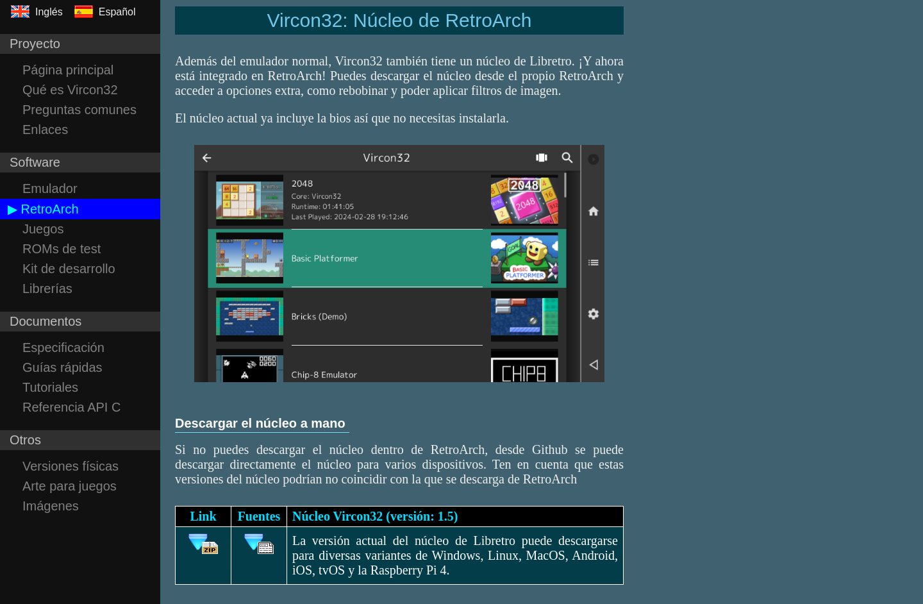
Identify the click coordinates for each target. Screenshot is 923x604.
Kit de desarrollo (68, 269)
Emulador (50, 188)
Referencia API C (71, 407)
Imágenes (50, 506)
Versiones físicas (70, 466)
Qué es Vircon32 (70, 90)
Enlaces (45, 129)
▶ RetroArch (43, 209)
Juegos (43, 229)
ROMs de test (61, 249)
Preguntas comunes (79, 110)
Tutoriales (50, 387)
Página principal (67, 70)
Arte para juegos (69, 486)
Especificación (63, 347)
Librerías (47, 288)
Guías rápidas (62, 367)
